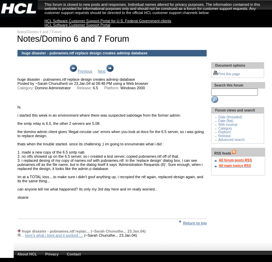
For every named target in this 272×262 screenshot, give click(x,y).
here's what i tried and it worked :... (54, 235)
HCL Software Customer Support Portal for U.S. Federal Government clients (107, 21)
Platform (224, 132)
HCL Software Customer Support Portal (77, 25)
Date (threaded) (230, 117)
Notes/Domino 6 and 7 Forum (39, 32)
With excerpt (227, 125)
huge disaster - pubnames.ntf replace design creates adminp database (76, 79)
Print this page (226, 74)
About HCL (27, 254)
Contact (74, 254)
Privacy (52, 254)
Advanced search (231, 140)
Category (225, 128)
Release (224, 136)
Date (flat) (225, 121)
